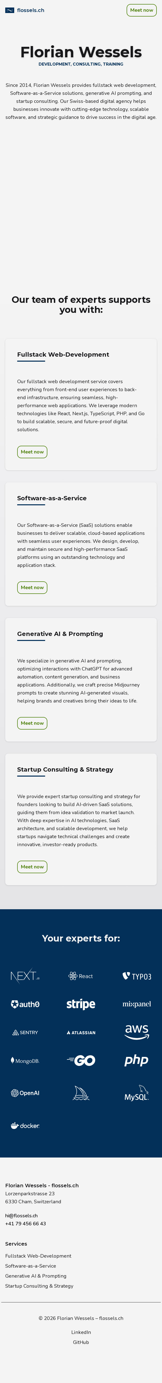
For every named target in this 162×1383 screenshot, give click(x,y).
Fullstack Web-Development (38, 1256)
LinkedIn (81, 1332)
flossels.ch (111, 1318)
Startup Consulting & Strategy (39, 1286)
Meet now (141, 10)
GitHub (81, 1342)
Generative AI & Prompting (36, 1276)
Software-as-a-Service (30, 1266)
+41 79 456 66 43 (25, 1223)
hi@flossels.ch (21, 1215)
